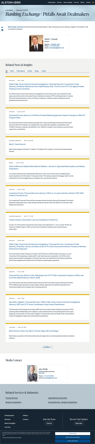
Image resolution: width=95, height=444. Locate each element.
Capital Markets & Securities (57, 398)
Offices (82, 2)
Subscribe (78, 423)
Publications (21, 71)
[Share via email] (2, 30)
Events (30, 71)
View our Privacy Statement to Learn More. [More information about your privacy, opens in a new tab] (12, 437)
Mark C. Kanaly (51, 39)
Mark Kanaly (12, 27)
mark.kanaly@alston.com (56, 48)
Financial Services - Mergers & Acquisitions (62, 402)
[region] (47, 437)
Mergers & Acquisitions (13, 402)
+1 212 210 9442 (48, 376)
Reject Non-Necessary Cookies (73, 437)
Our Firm (76, 2)
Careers (88, 2)
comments (20, 27)
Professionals (51, 2)
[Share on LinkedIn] (2, 27)
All (6, 71)
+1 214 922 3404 (54, 46)
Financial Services (12, 398)
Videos (43, 71)
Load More (46, 347)
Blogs (37, 71)
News (12, 71)
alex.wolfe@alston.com (50, 378)
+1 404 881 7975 (55, 44)
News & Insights (68, 2)
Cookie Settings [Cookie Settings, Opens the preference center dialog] (72, 433)
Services (59, 2)
